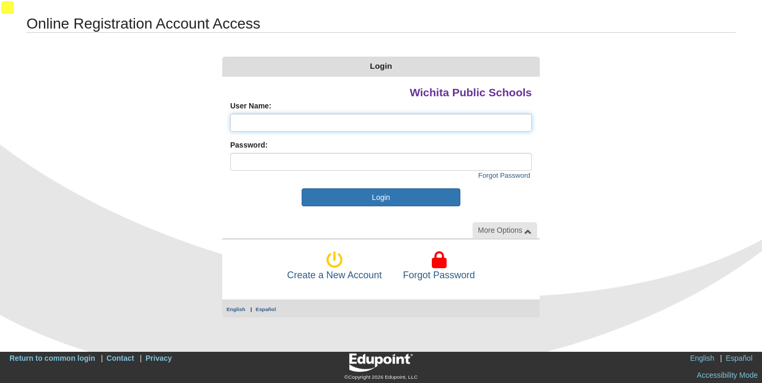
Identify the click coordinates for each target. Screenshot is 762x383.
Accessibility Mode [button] (727, 375)
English (236, 309)
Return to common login (52, 358)
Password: (249, 145)
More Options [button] (505, 230)
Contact (120, 358)
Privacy (159, 358)
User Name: (250, 106)
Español (266, 309)
